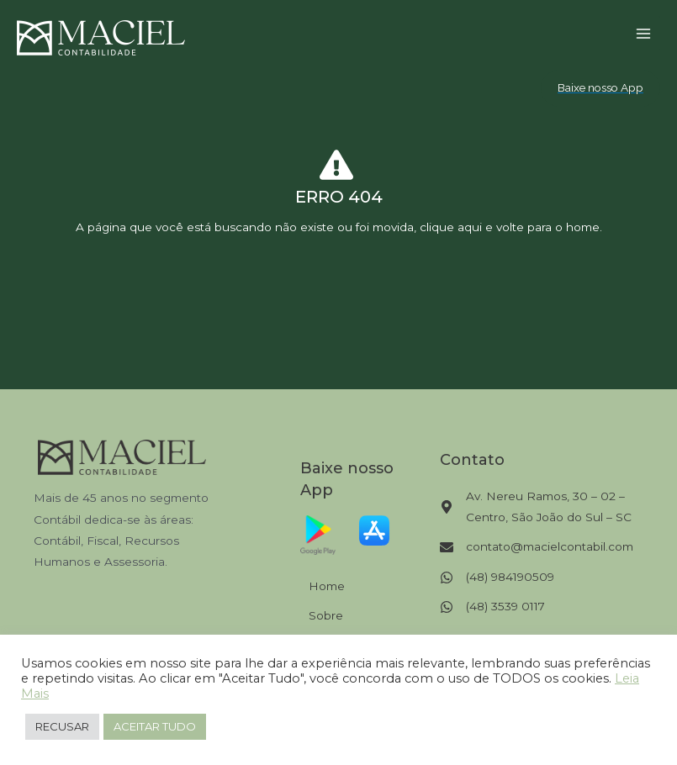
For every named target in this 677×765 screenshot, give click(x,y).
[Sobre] (319, 615)
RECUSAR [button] (62, 726)
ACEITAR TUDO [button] (155, 726)
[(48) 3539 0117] (492, 606)
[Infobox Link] (338, 194)
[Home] (320, 586)
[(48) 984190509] (497, 577)
